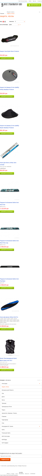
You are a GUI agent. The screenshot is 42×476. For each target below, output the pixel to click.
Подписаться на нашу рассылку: (11, 453)
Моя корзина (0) (35, 5)
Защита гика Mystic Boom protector (9, 51)
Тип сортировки (4, 24)
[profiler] (21, 472)
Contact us (40, 1)
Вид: (1, 21)
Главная (2, 13)
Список (5, 21)
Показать (11, 21)
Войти (30, 1)
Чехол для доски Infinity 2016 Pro (9, 317)
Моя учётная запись (23, 1)
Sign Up (34, 1)
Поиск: (6, 9)
